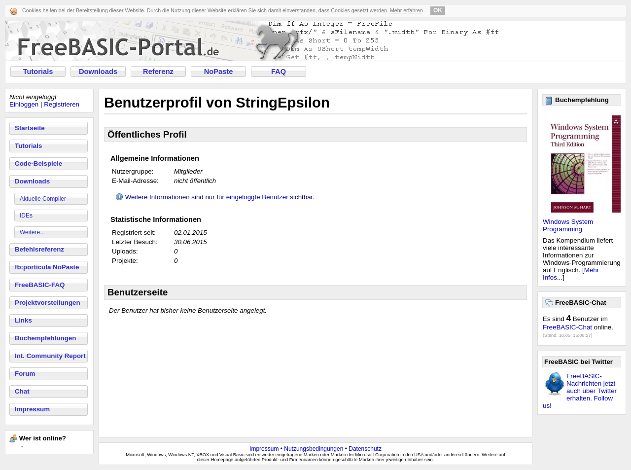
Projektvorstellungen (47, 302)
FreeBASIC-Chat (567, 327)
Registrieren (61, 104)
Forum (25, 373)
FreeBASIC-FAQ (40, 285)
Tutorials (38, 71)
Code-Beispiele (38, 163)
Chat (22, 391)
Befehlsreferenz (39, 249)
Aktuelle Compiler (43, 198)
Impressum (32, 409)
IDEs (26, 215)
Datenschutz (365, 448)
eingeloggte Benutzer (257, 197)
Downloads (98, 71)
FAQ (278, 71)
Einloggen (23, 104)
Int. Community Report (50, 356)
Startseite (30, 128)
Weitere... (32, 232)
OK (437, 10)
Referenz (158, 71)
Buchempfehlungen (45, 338)
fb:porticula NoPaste (47, 267)
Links (23, 320)
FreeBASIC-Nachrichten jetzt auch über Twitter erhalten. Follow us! (580, 390)
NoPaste (218, 71)
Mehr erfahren (406, 10)
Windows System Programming (568, 225)
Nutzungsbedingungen (313, 448)
